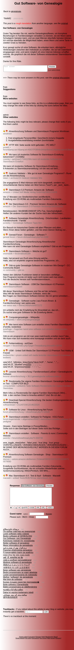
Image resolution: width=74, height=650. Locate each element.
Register (49, 518)
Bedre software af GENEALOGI (17, 541)
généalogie (16, 11)
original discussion (61, 79)
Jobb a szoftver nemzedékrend (17, 565)
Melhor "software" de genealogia (18, 582)
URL (38, 512)
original (64, 23)
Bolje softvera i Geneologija (15, 589)
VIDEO (50, 512)
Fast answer (28, 69)
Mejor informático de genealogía (18, 550)
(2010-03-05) (18, 18)
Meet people (51, 643)
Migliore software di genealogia (17, 567)
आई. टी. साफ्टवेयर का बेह (13, 562)
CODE (32, 512)
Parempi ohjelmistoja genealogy (17, 555)
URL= (43, 512)
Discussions (35, 643)
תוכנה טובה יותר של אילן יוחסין (16, 559)
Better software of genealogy (16, 548)
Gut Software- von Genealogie (17, 543)
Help (43, 641)
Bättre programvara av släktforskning (20, 591)
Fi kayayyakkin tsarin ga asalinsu (18, 557)
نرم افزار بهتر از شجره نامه (15, 552)
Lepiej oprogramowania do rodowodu (20, 579)
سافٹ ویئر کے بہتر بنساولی (15, 599)
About (55, 641)
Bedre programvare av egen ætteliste (20, 577)
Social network (20, 643)
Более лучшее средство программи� (21, 587)
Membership (49, 641)
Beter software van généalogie (17, 575)
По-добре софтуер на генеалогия (19, 536)
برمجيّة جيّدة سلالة (11, 534)
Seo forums (43, 643)
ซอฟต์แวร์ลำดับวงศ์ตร (13, 594)
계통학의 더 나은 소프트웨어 (16, 572)
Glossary (38, 641)
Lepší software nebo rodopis (16, 538)
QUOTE (24, 512)
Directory (58, 643)
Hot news (28, 643)
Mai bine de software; (13, 584)
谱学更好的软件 (10, 602)
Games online (24, 641)
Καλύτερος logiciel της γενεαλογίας (19, 545)
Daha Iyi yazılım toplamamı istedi (18, 597)
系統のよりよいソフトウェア (16, 569)
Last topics (32, 641)
